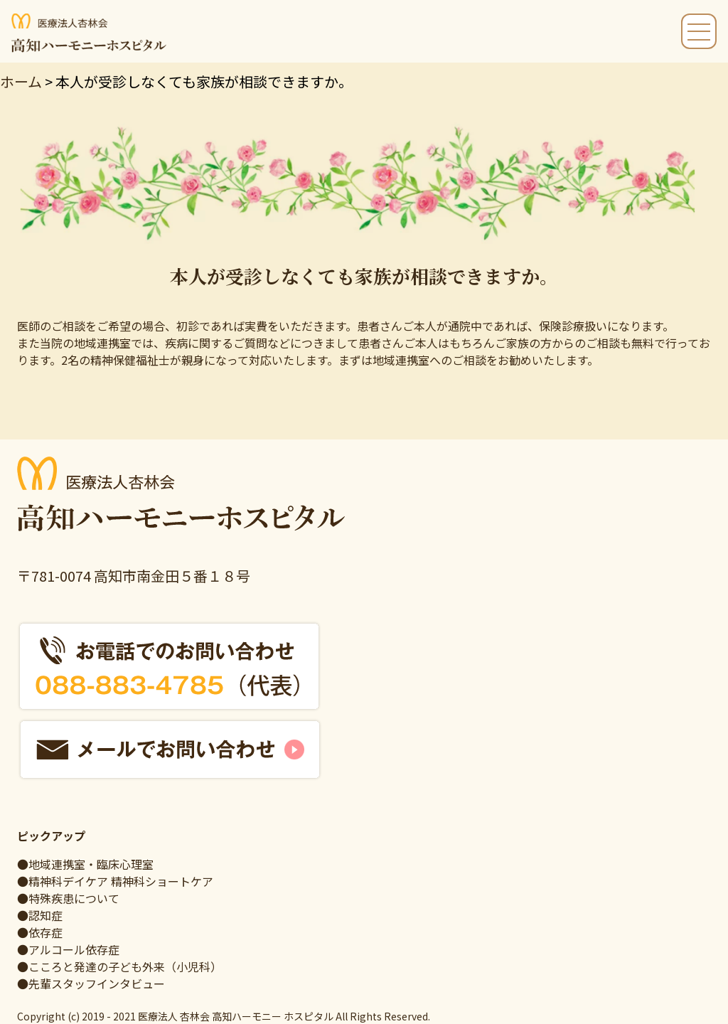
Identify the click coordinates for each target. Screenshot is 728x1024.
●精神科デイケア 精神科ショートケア (115, 881)
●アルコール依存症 (68, 949)
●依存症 (40, 932)
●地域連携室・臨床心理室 (85, 864)
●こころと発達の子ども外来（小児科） (119, 966)
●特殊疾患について (68, 898)
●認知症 (40, 915)
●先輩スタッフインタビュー (91, 983)
